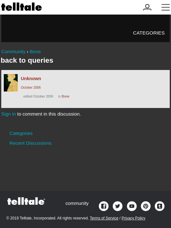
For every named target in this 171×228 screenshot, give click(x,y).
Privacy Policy (133, 218)
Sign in (8, 114)
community (77, 203)
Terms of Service (104, 218)
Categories (149, 32)
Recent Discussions (30, 143)
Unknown (31, 78)
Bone (65, 96)
